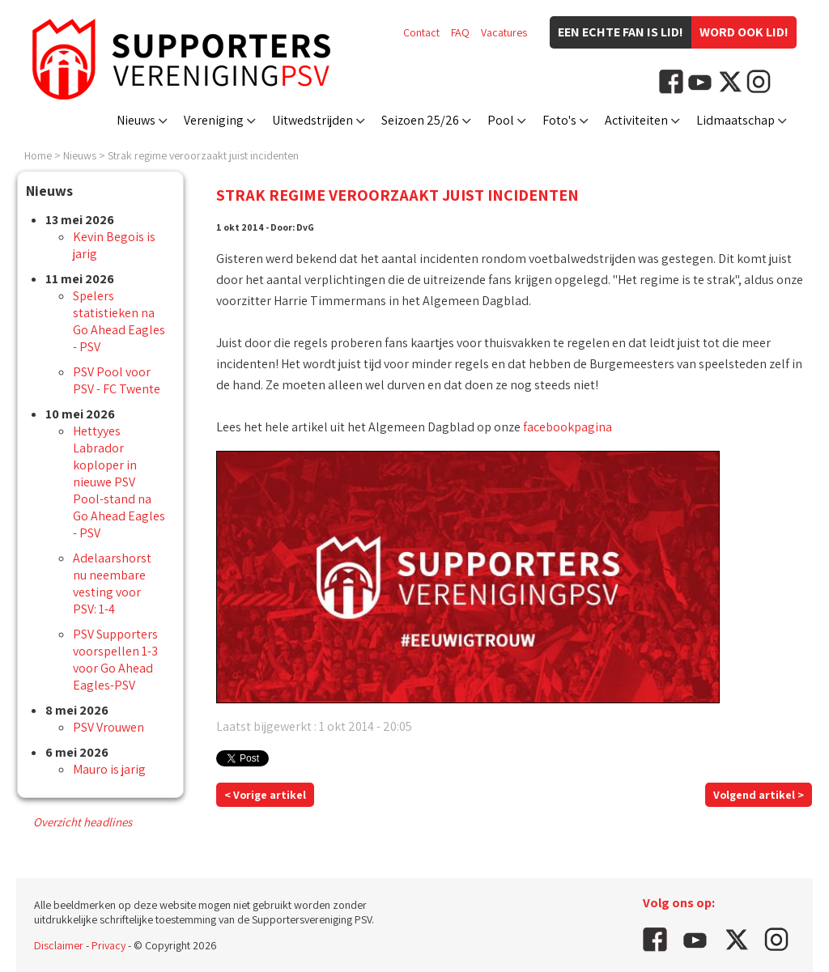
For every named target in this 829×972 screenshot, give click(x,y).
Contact (421, 32)
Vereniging (214, 120)
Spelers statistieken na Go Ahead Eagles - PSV (119, 321)
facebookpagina (567, 426)
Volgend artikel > (758, 794)
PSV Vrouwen (108, 727)
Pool (500, 120)
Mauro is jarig (109, 769)
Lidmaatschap (735, 120)
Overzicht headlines (82, 822)
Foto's (559, 120)
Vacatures (504, 32)
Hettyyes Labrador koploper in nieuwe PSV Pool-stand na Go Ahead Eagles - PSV (119, 481)
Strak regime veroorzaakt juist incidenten (203, 155)
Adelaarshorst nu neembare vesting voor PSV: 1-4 (112, 584)
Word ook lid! (744, 31)
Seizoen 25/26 (420, 120)
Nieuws (136, 120)
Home (38, 155)
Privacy (108, 945)
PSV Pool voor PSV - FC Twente (116, 380)
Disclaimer (58, 945)
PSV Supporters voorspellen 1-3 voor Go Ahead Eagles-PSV (115, 660)
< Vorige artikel (265, 794)
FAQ (460, 32)
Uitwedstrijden (312, 120)
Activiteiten (636, 120)
